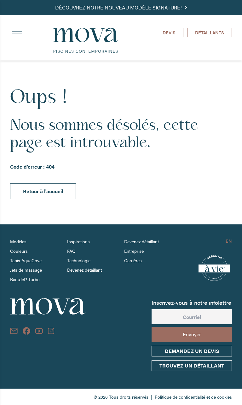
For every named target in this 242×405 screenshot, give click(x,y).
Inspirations (78, 241)
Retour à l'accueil (43, 191)
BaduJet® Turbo (25, 279)
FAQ (71, 251)
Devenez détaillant (84, 270)
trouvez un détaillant (191, 365)
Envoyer (192, 334)
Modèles (18, 241)
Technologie (78, 260)
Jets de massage (26, 270)
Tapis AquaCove (26, 260)
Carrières (133, 260)
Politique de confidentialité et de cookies (193, 397)
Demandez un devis (192, 351)
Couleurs (19, 251)
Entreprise (134, 251)
